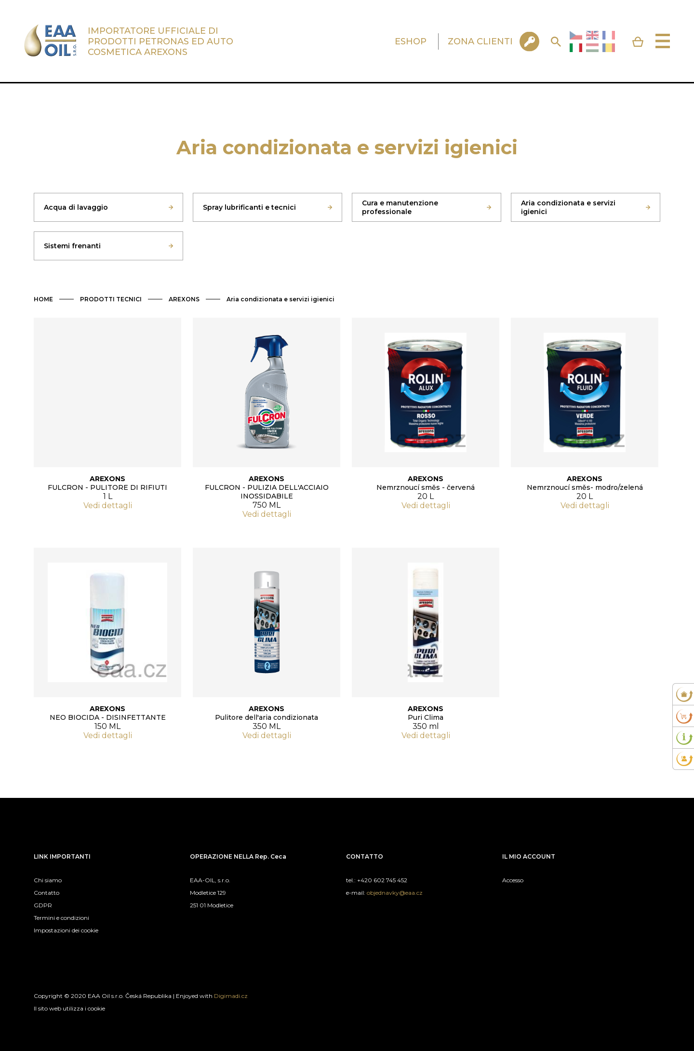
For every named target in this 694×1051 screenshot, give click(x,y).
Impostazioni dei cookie (66, 930)
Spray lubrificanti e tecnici (249, 207)
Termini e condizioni (61, 917)
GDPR (43, 905)
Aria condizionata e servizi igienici (568, 207)
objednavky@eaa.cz (395, 892)
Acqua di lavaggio (76, 207)
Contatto (46, 892)
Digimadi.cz (231, 995)
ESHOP (411, 41)
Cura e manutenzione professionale (400, 207)
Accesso (512, 880)
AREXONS (184, 299)
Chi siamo (48, 880)
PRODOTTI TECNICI (111, 299)
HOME (43, 299)
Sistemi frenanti (72, 246)
